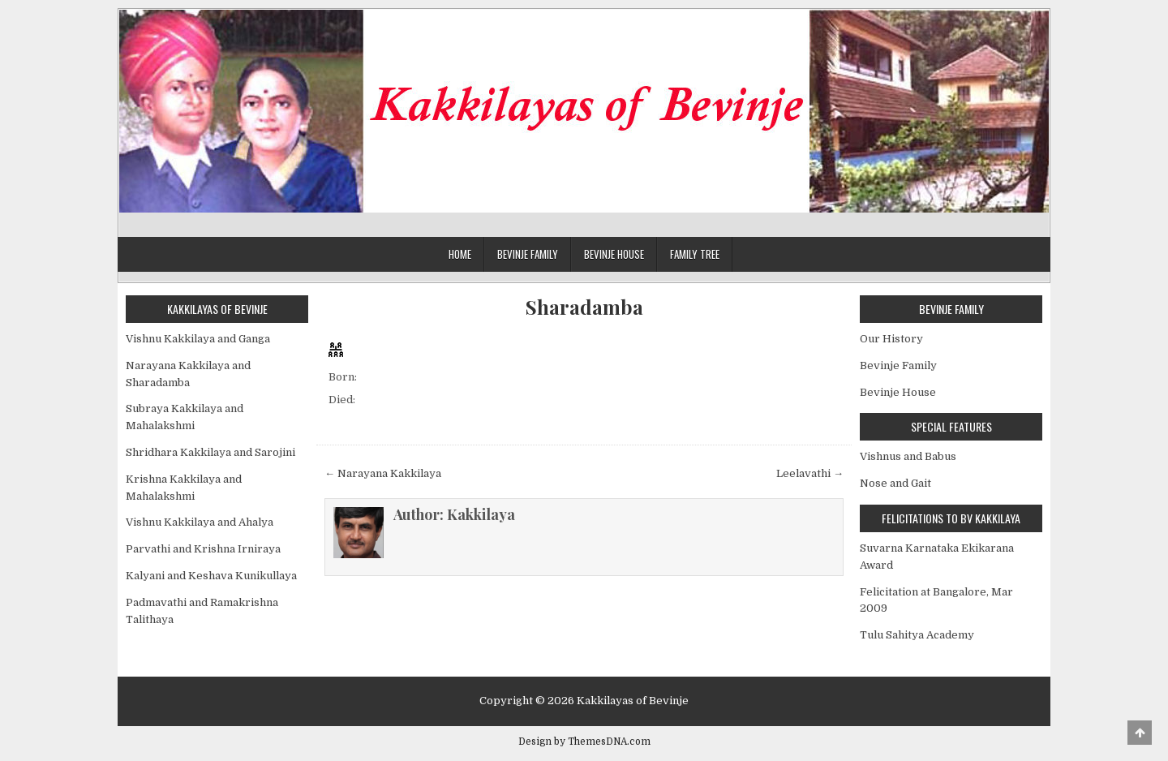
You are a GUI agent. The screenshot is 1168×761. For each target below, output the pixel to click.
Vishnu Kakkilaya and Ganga (198, 339)
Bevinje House (614, 254)
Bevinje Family (527, 254)
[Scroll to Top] (1139, 732)
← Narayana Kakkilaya (382, 473)
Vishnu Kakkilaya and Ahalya (199, 522)
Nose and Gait (895, 483)
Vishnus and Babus (908, 456)
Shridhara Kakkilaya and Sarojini (210, 452)
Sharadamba (584, 307)
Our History (891, 339)
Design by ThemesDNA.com (584, 741)
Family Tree (694, 254)
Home (460, 254)
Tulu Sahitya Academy (917, 635)
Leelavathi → (810, 473)
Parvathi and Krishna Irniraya (203, 549)
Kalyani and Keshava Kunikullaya (211, 576)
